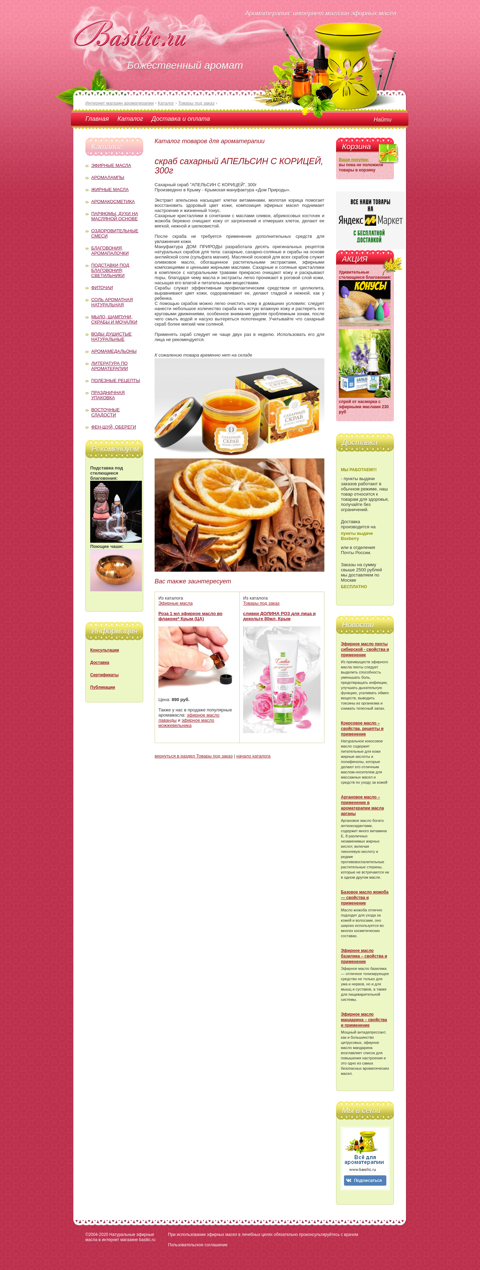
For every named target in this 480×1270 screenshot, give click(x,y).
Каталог (130, 118)
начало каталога (253, 756)
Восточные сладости (105, 412)
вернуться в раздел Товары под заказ (194, 756)
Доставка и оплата (181, 118)
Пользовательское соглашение (198, 1244)
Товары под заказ (261, 603)
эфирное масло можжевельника (186, 723)
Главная (97, 118)
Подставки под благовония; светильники (110, 270)
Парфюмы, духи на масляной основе (114, 216)
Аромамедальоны (114, 351)
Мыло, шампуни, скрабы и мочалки (114, 319)
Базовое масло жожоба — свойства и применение (364, 898)
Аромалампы (107, 177)
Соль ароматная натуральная (112, 302)
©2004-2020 (96, 1234)
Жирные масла (110, 189)
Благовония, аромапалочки (110, 250)
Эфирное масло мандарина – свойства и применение (364, 1020)
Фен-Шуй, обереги (113, 427)
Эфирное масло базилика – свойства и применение (364, 956)
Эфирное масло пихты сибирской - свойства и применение (365, 649)
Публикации (102, 687)
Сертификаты (104, 675)
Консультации (104, 650)
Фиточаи (102, 287)
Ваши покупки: (354, 159)
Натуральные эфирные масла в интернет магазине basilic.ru (120, 1237)
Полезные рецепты (115, 380)
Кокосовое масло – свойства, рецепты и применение (362, 729)
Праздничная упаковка (108, 395)
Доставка (99, 662)
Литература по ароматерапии (109, 366)
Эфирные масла (111, 165)
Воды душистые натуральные (111, 336)
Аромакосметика (113, 201)
